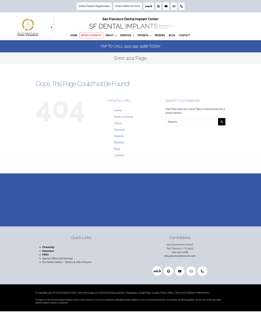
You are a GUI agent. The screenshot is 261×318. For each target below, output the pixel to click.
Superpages (131, 293)
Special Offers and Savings (57, 258)
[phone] (202, 271)
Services (119, 129)
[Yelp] (157, 271)
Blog (117, 148)
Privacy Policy (167, 293)
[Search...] (191, 121)
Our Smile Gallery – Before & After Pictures (67, 262)
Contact (119, 155)
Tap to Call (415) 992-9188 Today (130, 46)
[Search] (221, 121)
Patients (119, 136)
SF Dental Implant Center (64, 293)
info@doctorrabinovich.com (180, 255)
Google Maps (145, 293)
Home (118, 110)
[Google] (168, 271)
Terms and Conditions (185, 293)
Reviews (119, 142)
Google (155, 293)
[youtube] (180, 271)
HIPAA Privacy (203, 293)
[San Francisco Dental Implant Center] (130, 22)
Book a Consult (123, 116)
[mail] (191, 271)
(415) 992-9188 (180, 252)
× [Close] (51, 27)
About (118, 123)
